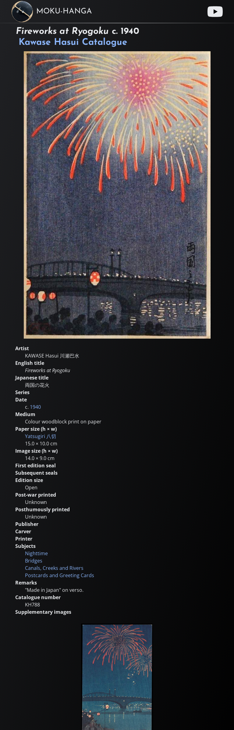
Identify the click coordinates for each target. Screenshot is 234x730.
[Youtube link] (215, 11)
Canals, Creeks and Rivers (54, 568)
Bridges (33, 560)
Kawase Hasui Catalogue (73, 42)
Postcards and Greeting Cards (59, 575)
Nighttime (36, 553)
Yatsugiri (40, 436)
